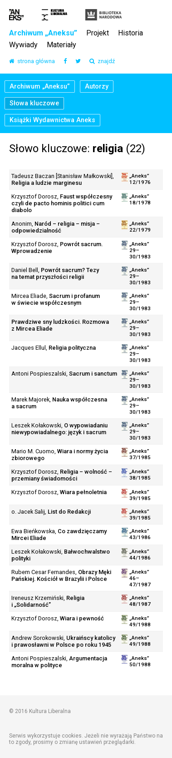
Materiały (61, 45)
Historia (130, 33)
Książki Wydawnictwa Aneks (52, 120)
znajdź (102, 61)
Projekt (97, 33)
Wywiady (23, 45)
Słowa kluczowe (34, 103)
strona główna (32, 61)
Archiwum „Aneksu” (43, 33)
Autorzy (96, 86)
